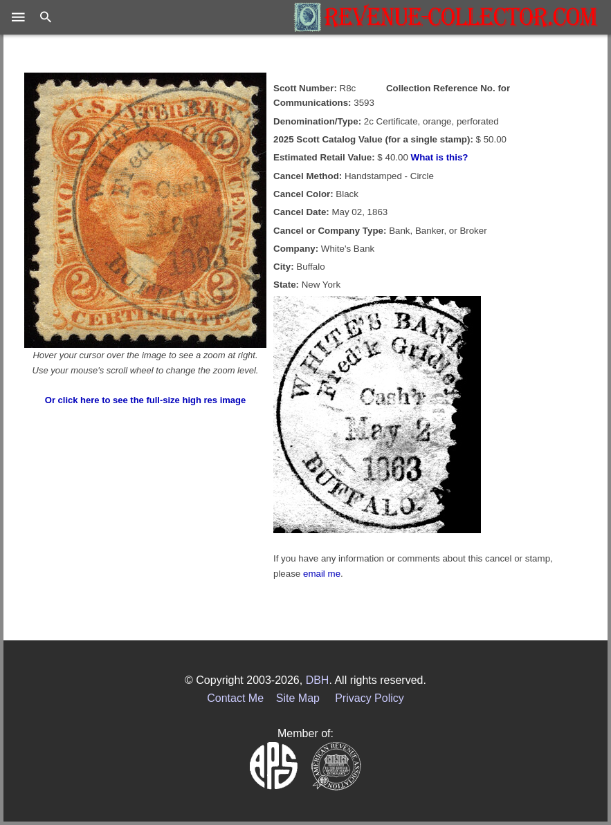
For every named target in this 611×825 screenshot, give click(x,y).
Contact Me (235, 698)
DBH (317, 680)
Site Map (298, 698)
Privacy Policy (369, 698)
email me (321, 573)
